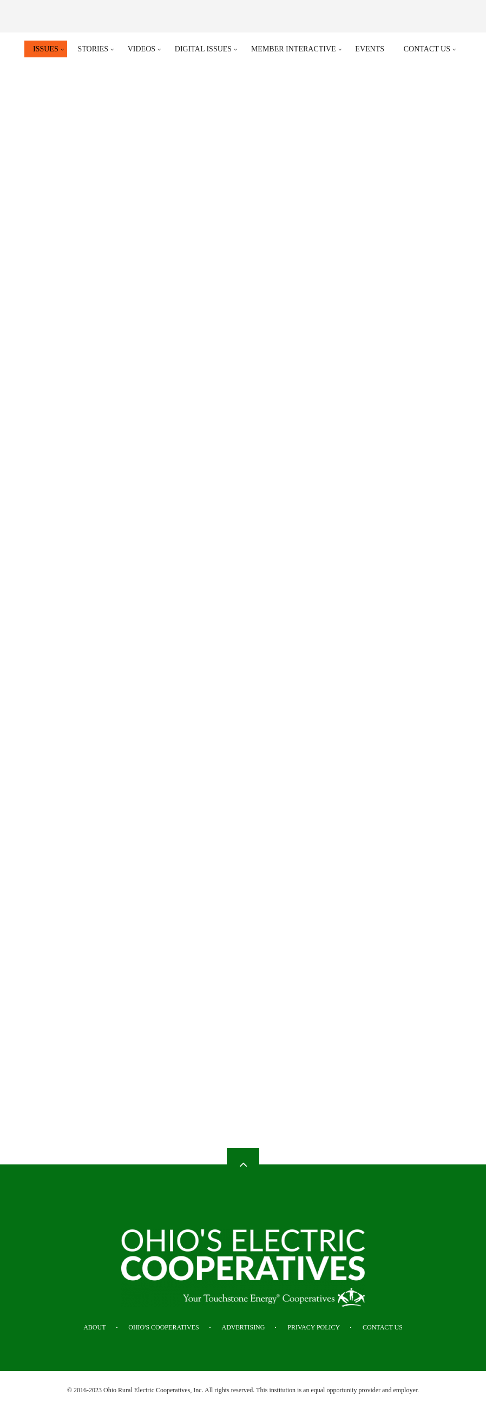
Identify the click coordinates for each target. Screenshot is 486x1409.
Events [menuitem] (369, 49)
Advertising (243, 1327)
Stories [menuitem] (92, 49)
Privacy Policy (313, 1327)
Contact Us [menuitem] (427, 49)
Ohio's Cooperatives (163, 1327)
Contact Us (383, 1327)
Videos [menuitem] (141, 49)
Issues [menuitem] (45, 49)
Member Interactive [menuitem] (293, 49)
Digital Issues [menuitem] (203, 49)
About (94, 1327)
